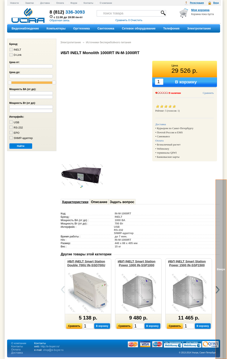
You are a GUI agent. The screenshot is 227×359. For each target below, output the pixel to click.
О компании (106, 3)
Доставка (45, 3)
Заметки (29, 3)
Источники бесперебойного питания (108, 42)
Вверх (221, 269)
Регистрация (197, 2)
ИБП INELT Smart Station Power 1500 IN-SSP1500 (187, 263)
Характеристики (75, 202)
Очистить (136, 20)
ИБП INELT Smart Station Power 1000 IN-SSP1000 (136, 263)
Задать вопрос (122, 202)
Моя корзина (200, 10)
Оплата (60, 3)
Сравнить (208, 92)
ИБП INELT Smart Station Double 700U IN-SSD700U (86, 263)
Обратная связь (59, 20)
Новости (14, 3)
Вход (216, 2)
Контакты (88, 3)
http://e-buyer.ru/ (50, 346)
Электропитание (70, 42)
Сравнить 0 (122, 20)
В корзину (102, 326)
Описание (99, 202)
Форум (73, 3)
